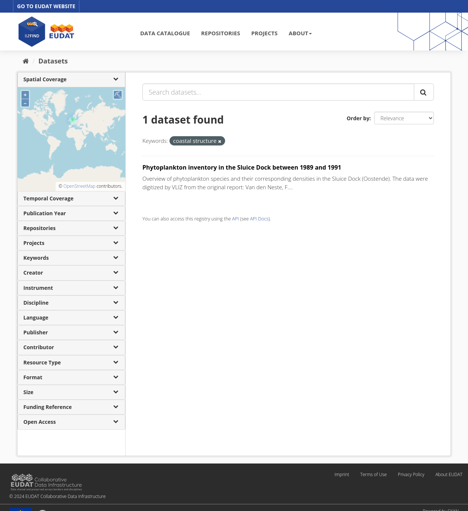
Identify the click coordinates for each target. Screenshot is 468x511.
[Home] (26, 60)
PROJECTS (264, 33)
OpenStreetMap (79, 186)
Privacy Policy (411, 474)
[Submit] (424, 92)
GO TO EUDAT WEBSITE (46, 6)
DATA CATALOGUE (165, 33)
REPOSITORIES (220, 33)
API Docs (259, 218)
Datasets (53, 60)
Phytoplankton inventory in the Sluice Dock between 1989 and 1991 (241, 167)
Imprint (341, 474)
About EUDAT (448, 474)
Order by (358, 118)
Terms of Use (373, 474)
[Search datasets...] (278, 92)
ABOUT (300, 33)
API (235, 218)
